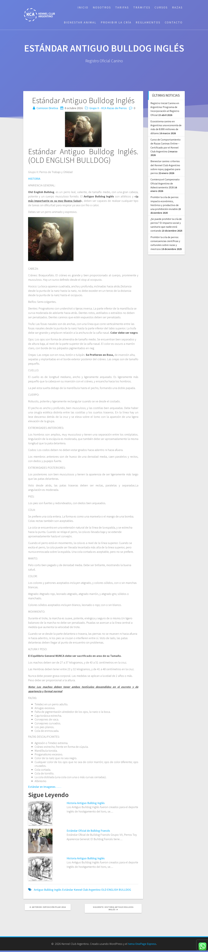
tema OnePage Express (142, 944)
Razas (177, 7)
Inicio (83, 7)
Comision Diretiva (47, 108)
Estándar (67, 890)
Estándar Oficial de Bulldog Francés (88, 830)
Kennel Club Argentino (87, 890)
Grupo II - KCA (97, 108)
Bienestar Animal (80, 22)
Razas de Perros (117, 108)
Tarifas (122, 7)
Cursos (161, 7)
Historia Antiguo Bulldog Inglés (86, 803)
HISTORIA (34, 179)
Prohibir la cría (116, 22)
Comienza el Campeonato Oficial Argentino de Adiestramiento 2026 (165, 183)
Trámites (141, 7)
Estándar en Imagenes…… (44, 787)
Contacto (174, 22)
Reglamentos (148, 22)
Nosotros (102, 7)
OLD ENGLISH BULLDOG (116, 890)
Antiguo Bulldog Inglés (47, 890)
